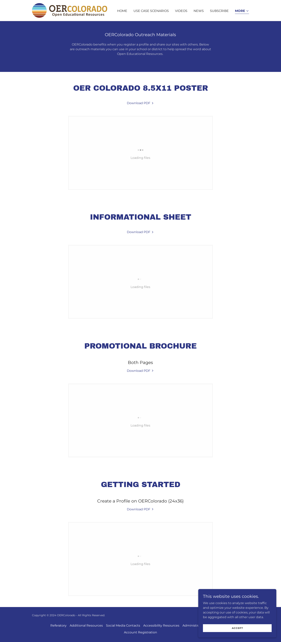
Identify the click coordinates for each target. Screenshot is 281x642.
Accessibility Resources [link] (161, 625)
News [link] (199, 11)
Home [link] (122, 11)
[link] (70, 10)
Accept (237, 628)
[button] (242, 11)
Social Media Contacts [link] (123, 625)
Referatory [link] (58, 625)
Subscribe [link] (219, 11)
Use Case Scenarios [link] (151, 11)
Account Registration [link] (140, 632)
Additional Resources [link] (86, 625)
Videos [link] (181, 11)
